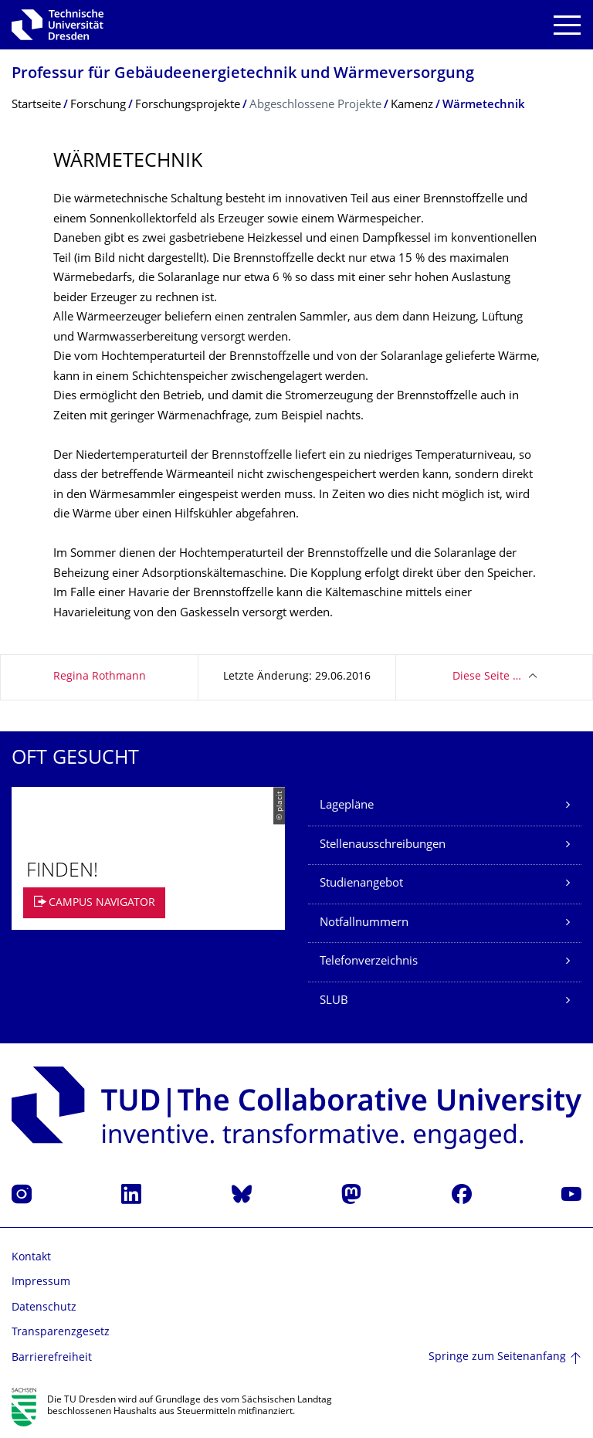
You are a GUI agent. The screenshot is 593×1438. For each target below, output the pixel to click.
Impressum (41, 1282)
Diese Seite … (486, 677)
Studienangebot (361, 884)
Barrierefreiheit (52, 1358)
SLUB (334, 1001)
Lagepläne (347, 806)
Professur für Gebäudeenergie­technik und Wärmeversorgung (243, 74)
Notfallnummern (364, 923)
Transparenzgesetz (61, 1333)
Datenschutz (44, 1308)
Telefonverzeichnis (369, 962)
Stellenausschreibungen (383, 845)
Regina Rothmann (99, 677)
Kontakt (31, 1258)
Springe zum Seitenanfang (497, 1357)
